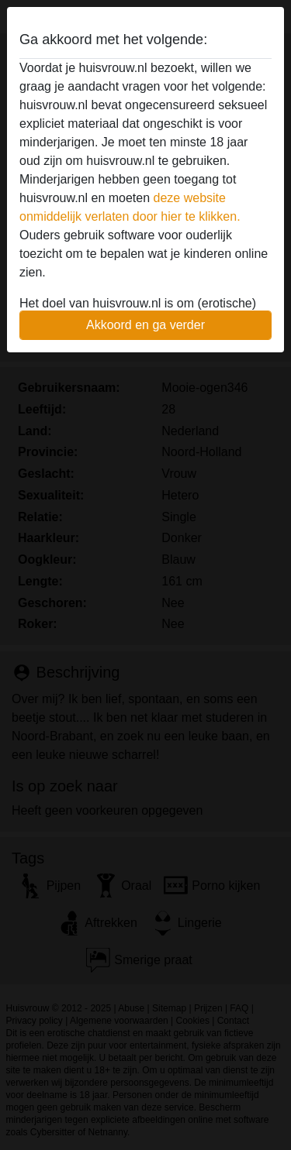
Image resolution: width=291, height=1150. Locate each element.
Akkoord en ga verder (145, 324)
